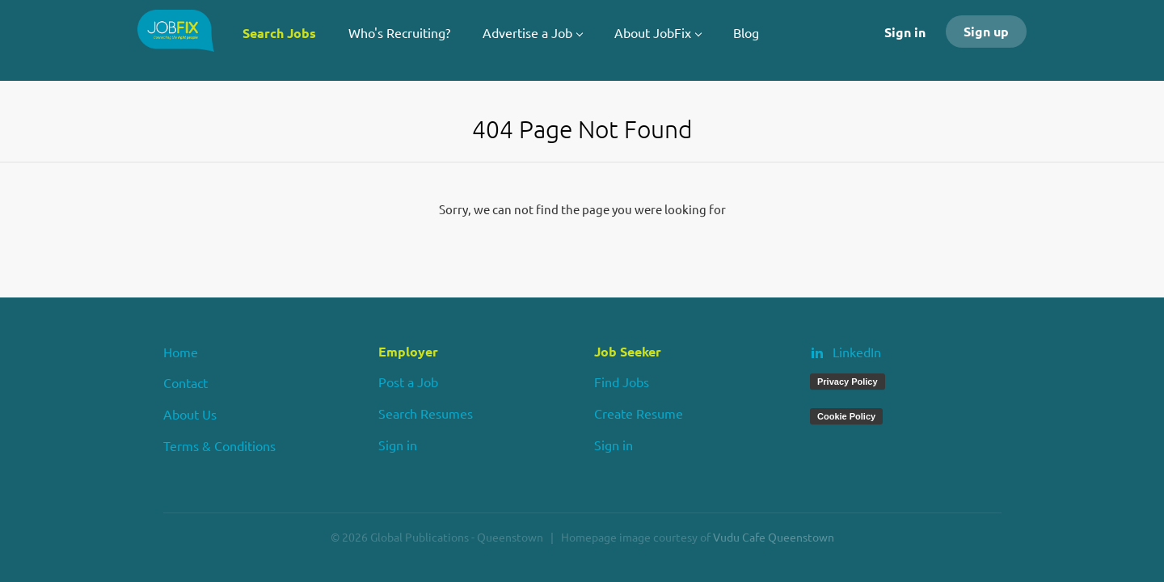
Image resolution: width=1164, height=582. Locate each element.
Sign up (986, 31)
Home (180, 352)
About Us (190, 414)
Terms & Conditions (219, 445)
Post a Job (408, 381)
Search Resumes (425, 413)
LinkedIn (857, 352)
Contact (185, 382)
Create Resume (638, 413)
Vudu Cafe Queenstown (773, 536)
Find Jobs (621, 381)
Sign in (905, 31)
